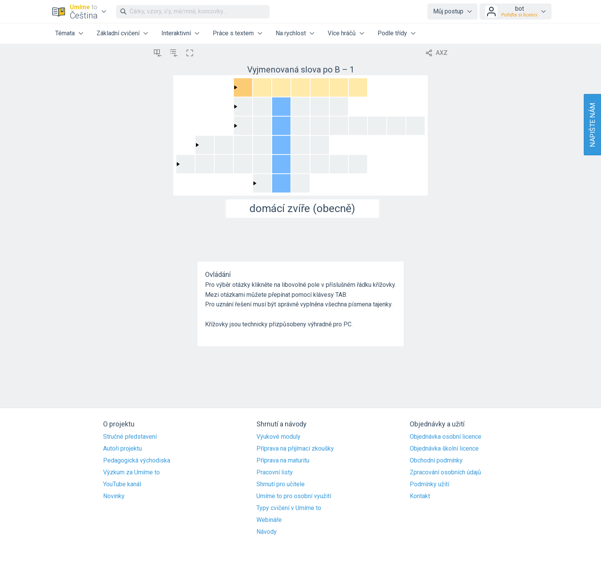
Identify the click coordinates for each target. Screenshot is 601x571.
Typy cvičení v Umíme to (288, 508)
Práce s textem (233, 33)
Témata (65, 33)
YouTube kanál (122, 484)
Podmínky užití (429, 484)
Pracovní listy (274, 472)
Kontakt (420, 496)
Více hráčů (342, 33)
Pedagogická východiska (136, 460)
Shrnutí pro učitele (280, 484)
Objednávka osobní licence (445, 436)
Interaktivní (176, 33)
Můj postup (448, 11)
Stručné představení (130, 436)
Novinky (114, 496)
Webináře (269, 520)
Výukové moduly (278, 436)
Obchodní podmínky (436, 460)
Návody (266, 531)
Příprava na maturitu (282, 460)
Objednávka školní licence (444, 448)
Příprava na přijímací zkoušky (295, 448)
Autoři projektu (122, 448)
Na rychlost (291, 33)
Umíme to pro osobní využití (293, 496)
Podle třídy (392, 33)
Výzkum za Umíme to (131, 472)
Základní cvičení (118, 33)
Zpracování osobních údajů (445, 472)
